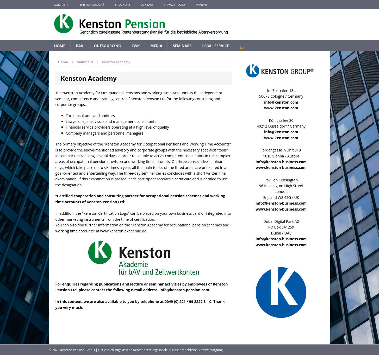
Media (156, 45)
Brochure (122, 5)
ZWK (136, 45)
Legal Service (215, 45)
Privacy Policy (174, 5)
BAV (79, 45)
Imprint (201, 5)
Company (61, 5)
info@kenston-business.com (281, 161)
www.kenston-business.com (281, 167)
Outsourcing (107, 45)
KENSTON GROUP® (91, 5)
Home (59, 45)
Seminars (182, 45)
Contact (146, 5)
